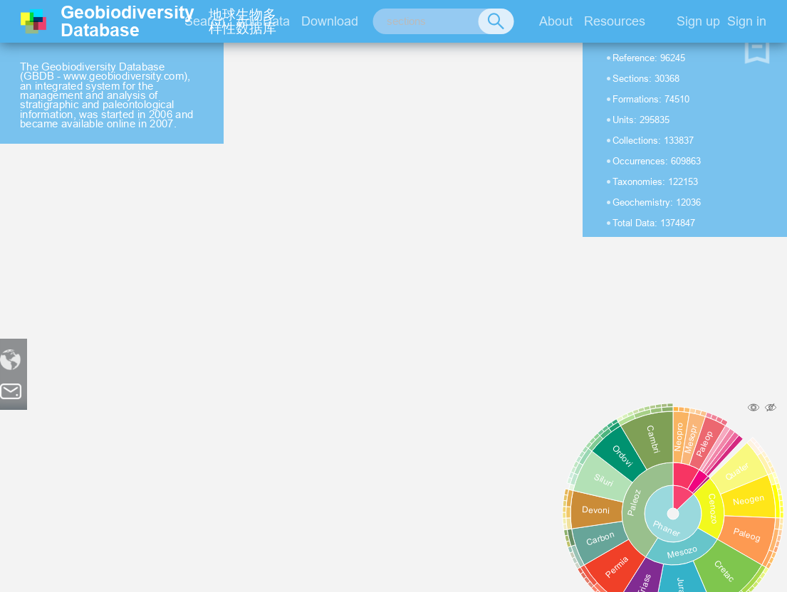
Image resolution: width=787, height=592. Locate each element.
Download (329, 21)
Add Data (263, 21)
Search (204, 21)
